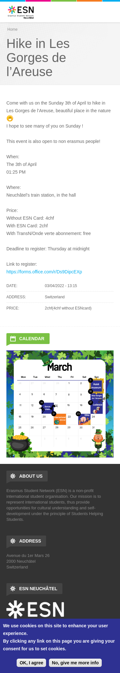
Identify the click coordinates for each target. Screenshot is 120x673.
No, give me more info (75, 662)
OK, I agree (31, 662)
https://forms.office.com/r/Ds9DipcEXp (44, 271)
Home (12, 29)
